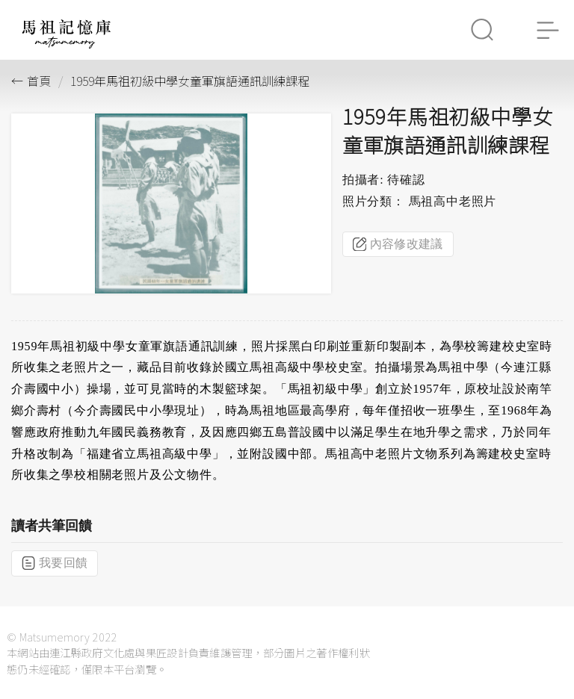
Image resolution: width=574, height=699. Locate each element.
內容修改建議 (398, 244)
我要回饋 (54, 563)
